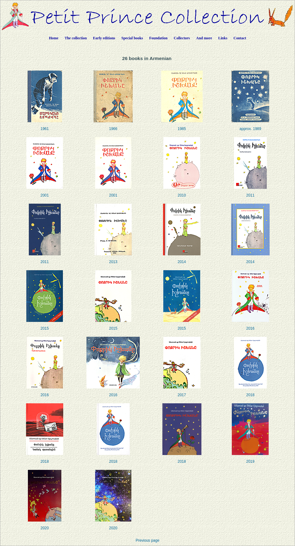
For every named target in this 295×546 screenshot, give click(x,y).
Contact (240, 38)
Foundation (158, 38)
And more (204, 38)
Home (54, 38)
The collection (75, 38)
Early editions (104, 38)
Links (222, 38)
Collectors (182, 38)
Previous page (148, 540)
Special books (132, 38)
